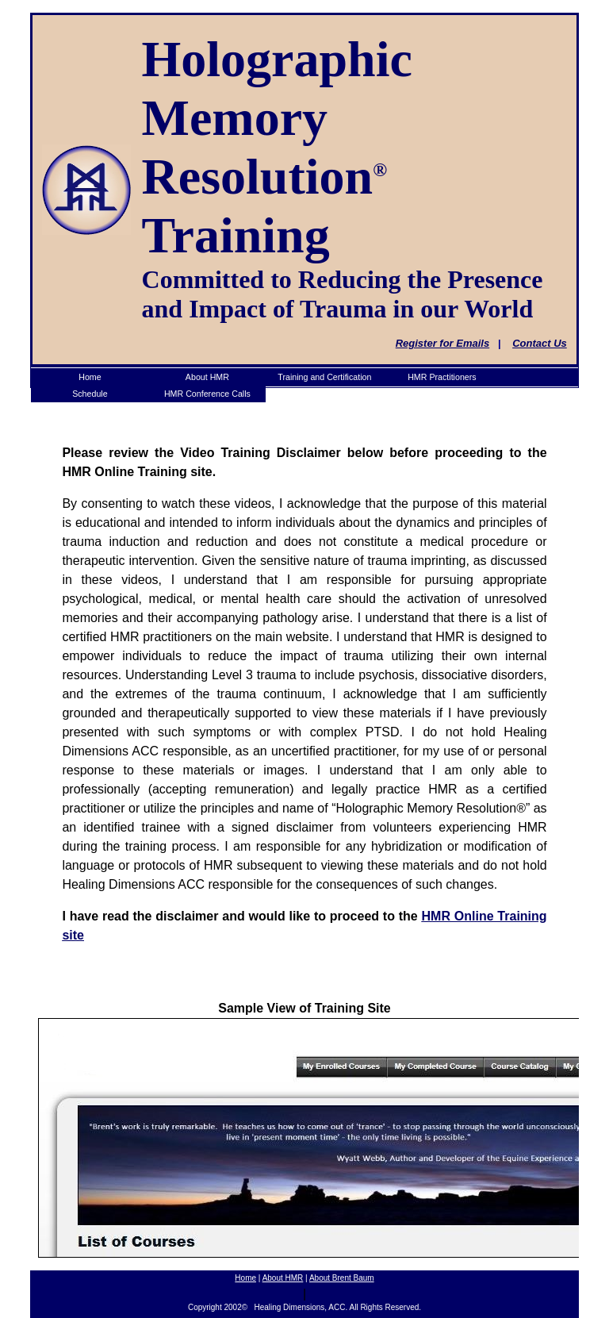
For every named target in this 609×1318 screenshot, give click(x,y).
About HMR (283, 1278)
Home (245, 1278)
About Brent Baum (341, 1278)
